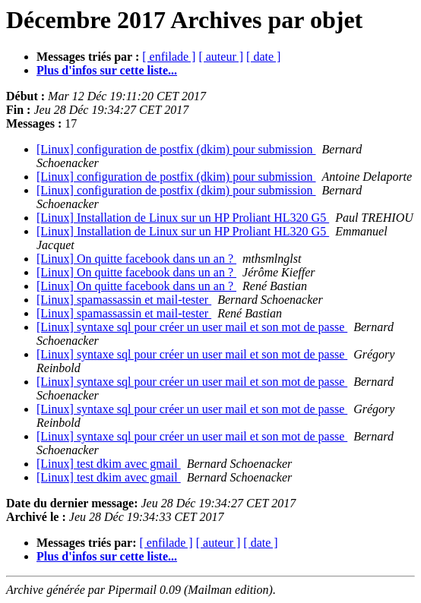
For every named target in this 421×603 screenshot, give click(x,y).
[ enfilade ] (168, 56)
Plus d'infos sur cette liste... (106, 70)
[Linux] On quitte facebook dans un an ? (136, 258)
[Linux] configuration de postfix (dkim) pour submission (176, 149)
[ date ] (263, 56)
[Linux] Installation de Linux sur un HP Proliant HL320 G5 (182, 217)
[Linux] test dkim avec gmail (108, 463)
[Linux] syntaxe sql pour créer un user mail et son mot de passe (191, 326)
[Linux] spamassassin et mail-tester (123, 299)
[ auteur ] (220, 56)
